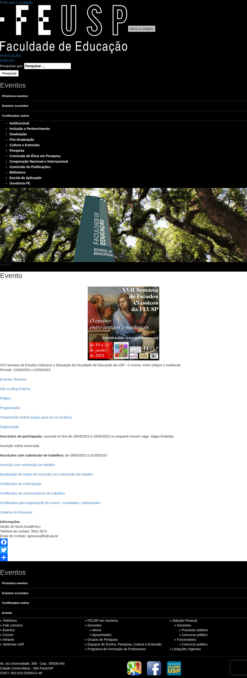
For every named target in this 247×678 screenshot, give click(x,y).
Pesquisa (17, 150)
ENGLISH (7, 60)
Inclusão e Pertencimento (30, 129)
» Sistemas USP (12, 644)
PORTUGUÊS (10, 56)
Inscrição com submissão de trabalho (27, 465)
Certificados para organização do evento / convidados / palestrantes (50, 503)
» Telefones (8, 620)
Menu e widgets (141, 29)
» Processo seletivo (193, 630)
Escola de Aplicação (26, 178)
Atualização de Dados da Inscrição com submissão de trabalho (46, 474)
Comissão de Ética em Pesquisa (35, 156)
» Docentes (93, 625)
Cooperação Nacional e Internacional (39, 161)
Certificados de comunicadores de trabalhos (32, 493)
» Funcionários (185, 639)
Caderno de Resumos (16, 512)
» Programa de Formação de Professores (115, 649)
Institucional (19, 123)
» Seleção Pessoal (183, 620)
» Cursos (6, 635)
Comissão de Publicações (30, 167)
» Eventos (7, 630)
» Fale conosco (11, 625)
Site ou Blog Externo (15, 389)
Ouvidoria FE (20, 183)
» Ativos (95, 630)
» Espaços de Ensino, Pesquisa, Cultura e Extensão (123, 644)
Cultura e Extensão (25, 145)
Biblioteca (17, 172)
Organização (9, 427)
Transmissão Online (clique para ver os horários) (36, 417)
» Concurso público (193, 635)
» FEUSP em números (101, 620)
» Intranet (7, 639)
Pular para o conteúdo (16, 2)
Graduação (18, 134)
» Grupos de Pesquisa (101, 639)
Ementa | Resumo (13, 379)
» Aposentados (100, 635)
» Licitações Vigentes (185, 649)
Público (5, 398)
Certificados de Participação (20, 484)
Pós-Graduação (22, 139)
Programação (10, 408)
